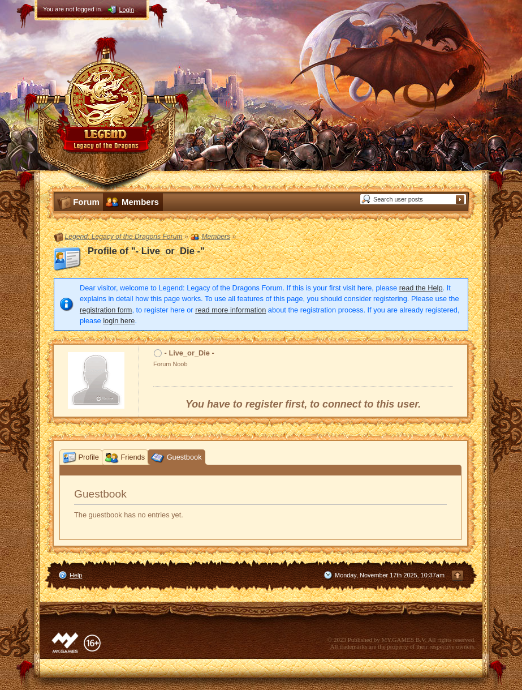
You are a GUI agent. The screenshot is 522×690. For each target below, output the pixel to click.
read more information (230, 310)
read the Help (421, 288)
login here (119, 320)
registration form (106, 310)
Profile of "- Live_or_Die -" (146, 251)
